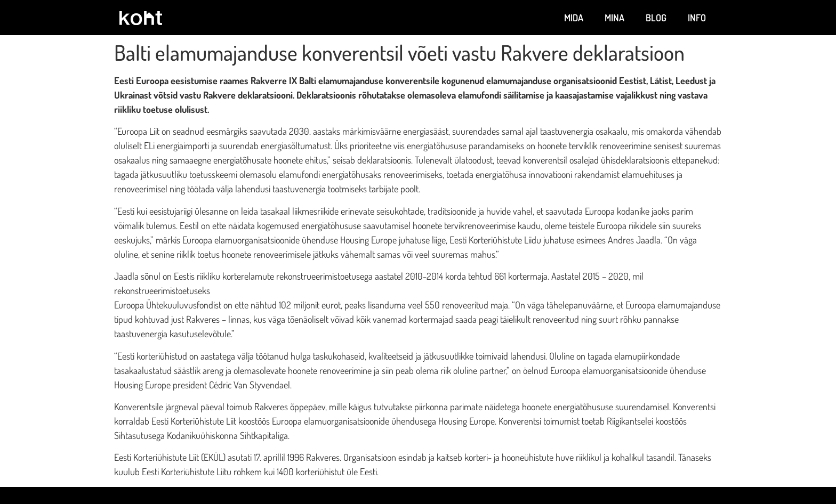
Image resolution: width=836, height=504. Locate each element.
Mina (614, 17)
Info (697, 17)
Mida (573, 17)
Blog (656, 17)
